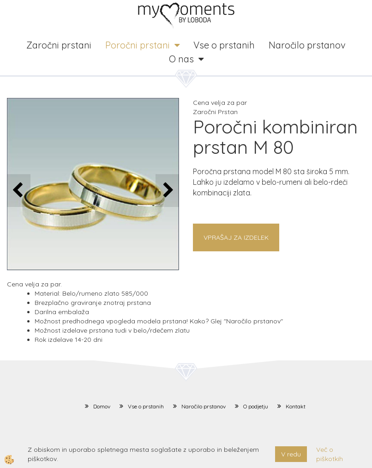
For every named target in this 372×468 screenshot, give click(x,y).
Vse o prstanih (224, 45)
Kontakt (296, 406)
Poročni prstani (137, 45)
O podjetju (255, 406)
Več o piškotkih (329, 454)
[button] (167, 190)
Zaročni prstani (58, 45)
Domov (101, 406)
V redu (291, 454)
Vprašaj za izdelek (236, 237)
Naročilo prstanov (307, 45)
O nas (181, 59)
